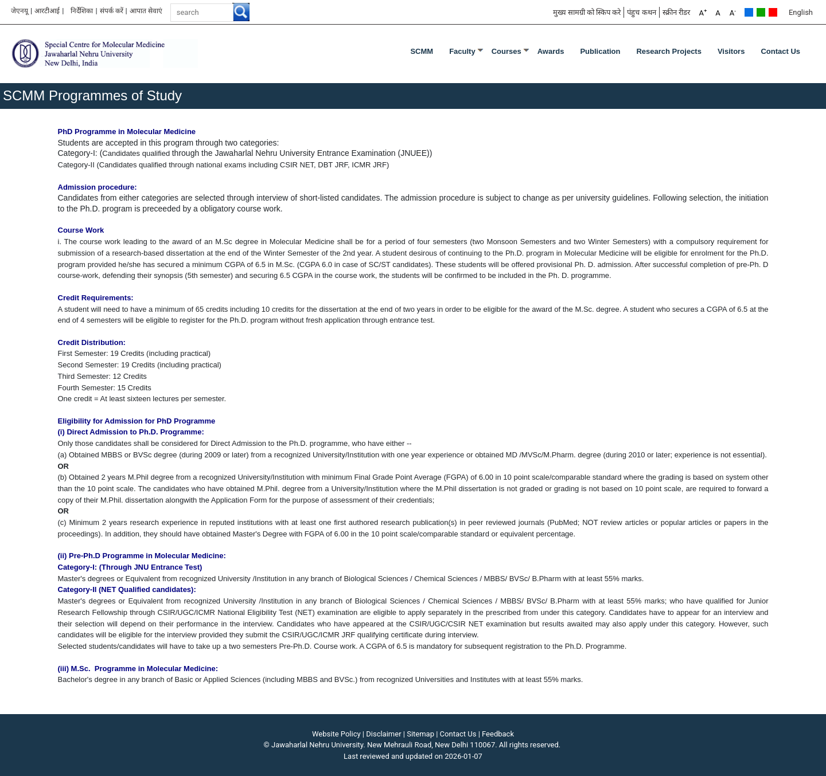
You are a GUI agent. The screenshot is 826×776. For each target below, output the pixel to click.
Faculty (462, 51)
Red (773, 12)
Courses (506, 51)
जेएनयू (19, 11)
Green (761, 12)
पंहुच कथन (641, 12)
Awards (550, 51)
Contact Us (780, 51)
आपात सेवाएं (146, 11)
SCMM (421, 51)
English (801, 12)
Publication (600, 51)
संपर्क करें (111, 11)
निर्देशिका (82, 11)
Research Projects (668, 51)
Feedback (498, 734)
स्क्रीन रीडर (676, 12)
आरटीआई (47, 11)
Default (749, 12)
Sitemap (420, 734)
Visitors (731, 51)
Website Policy (336, 734)
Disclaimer (383, 734)
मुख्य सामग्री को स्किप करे (587, 12)
